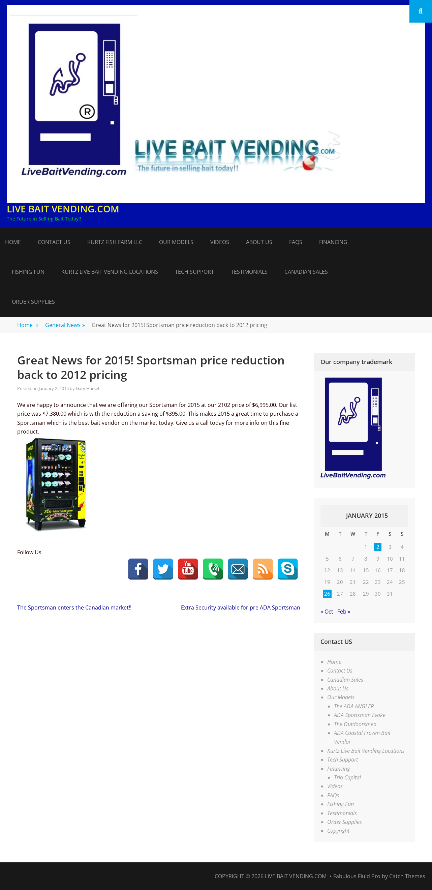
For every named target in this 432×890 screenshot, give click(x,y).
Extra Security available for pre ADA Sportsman (240, 607)
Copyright (338, 830)
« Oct (326, 611)
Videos (219, 242)
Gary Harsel (87, 388)
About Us (259, 242)
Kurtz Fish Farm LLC (114, 242)
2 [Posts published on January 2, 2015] (377, 546)
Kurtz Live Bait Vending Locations (109, 271)
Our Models (176, 242)
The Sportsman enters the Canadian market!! (74, 607)
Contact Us (54, 242)
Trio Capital (347, 777)
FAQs (295, 242)
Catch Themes (407, 876)
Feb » (343, 611)
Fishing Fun (28, 271)
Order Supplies (33, 301)
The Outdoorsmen (355, 724)
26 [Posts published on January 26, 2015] (327, 593)
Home (13, 242)
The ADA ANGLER (354, 706)
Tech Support (194, 271)
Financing (333, 242)
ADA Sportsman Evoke (359, 715)
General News (65, 325)
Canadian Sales (306, 271)
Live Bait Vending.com (63, 208)
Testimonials (249, 271)
